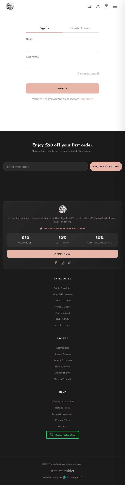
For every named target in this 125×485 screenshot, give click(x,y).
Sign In (44, 28)
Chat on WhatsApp (62, 434)
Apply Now (62, 253)
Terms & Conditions (62, 413)
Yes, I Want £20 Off (106, 166)
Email (29, 39)
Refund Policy (62, 407)
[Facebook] (56, 263)
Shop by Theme (62, 372)
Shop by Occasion (62, 360)
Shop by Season (63, 354)
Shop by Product (62, 378)
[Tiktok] (69, 263)
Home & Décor (62, 306)
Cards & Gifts (62, 325)
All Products (62, 347)
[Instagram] (63, 263)
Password (33, 56)
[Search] (89, 6)
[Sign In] (98, 6)
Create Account (80, 28)
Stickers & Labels (62, 300)
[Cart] (106, 6)
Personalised (62, 312)
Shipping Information (63, 401)
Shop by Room (62, 366)
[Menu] (115, 6)
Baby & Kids (62, 319)
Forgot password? (88, 73)
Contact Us (62, 426)
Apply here (86, 98)
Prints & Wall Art (62, 288)
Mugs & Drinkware (63, 294)
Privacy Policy (62, 420)
